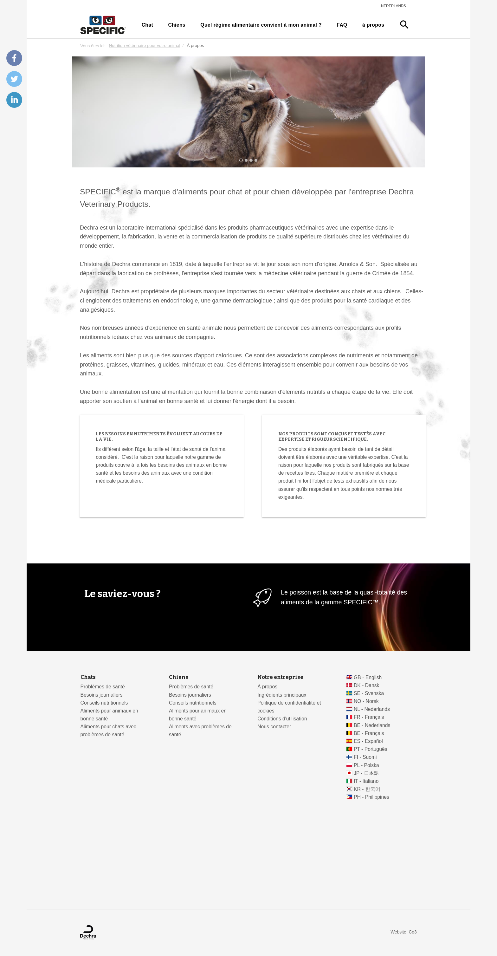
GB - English (368, 677)
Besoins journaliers (102, 695)
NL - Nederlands (372, 709)
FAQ (342, 25)
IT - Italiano (366, 781)
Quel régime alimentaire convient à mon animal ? (261, 25)
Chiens (176, 25)
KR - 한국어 (367, 789)
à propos (373, 25)
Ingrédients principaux (281, 695)
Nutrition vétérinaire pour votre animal (144, 45)
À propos (267, 686)
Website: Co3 (403, 932)
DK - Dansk (366, 685)
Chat (147, 25)
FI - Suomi (365, 757)
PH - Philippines (371, 797)
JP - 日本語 (366, 773)
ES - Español (368, 741)
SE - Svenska (369, 693)
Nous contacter (274, 726)
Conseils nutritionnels (104, 703)
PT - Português (370, 749)
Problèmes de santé (103, 686)
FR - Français (369, 717)
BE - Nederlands (372, 725)
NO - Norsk (366, 701)
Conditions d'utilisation (282, 718)
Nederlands (393, 6)
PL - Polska (366, 765)
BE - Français (369, 733)
